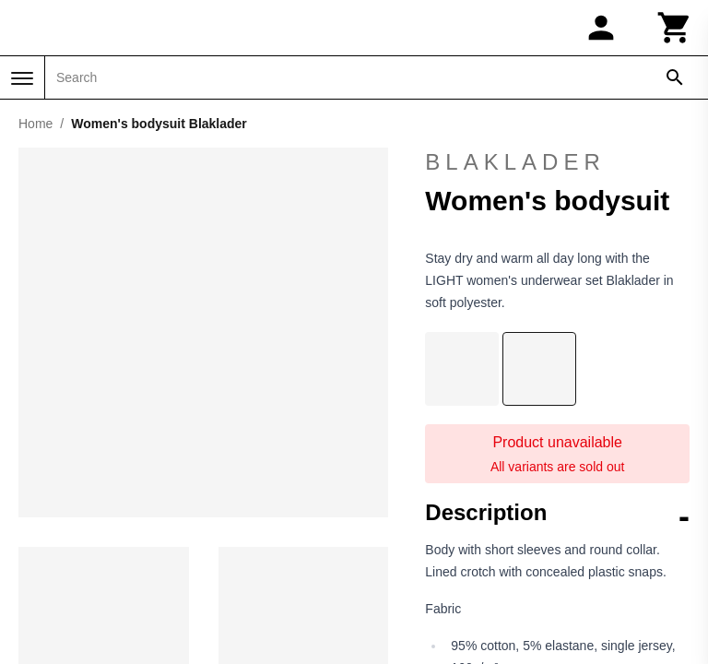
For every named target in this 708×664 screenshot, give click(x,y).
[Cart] (674, 27)
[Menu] (22, 78)
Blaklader (515, 161)
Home (35, 123)
